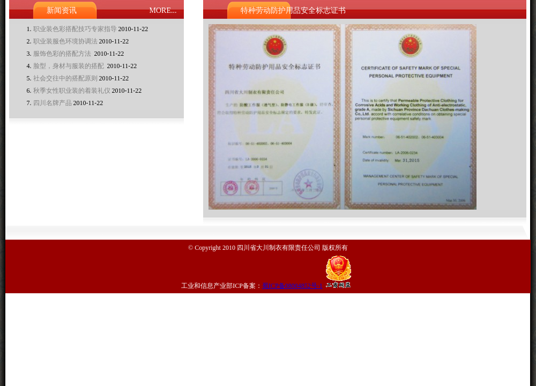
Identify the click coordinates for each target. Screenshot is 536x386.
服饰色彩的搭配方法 (63, 53)
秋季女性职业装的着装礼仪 (71, 90)
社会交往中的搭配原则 (65, 78)
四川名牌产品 (52, 103)
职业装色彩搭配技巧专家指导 (75, 29)
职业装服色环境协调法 (65, 41)
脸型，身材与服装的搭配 (69, 66)
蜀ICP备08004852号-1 (292, 286)
